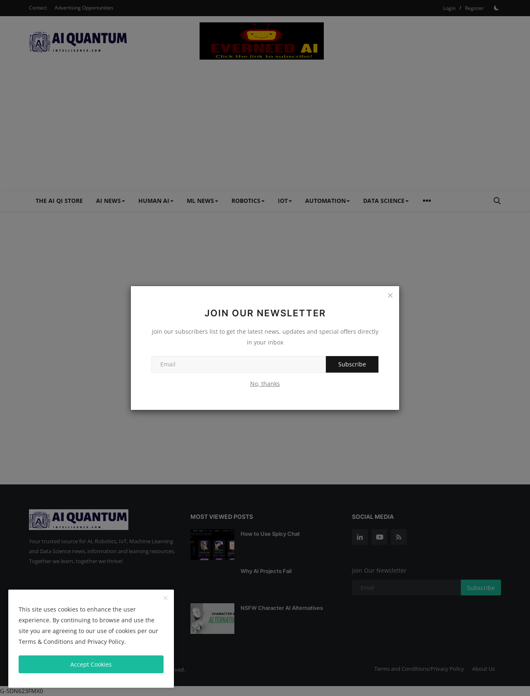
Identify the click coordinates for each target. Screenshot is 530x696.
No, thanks (265, 384)
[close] (165, 598)
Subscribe (352, 364)
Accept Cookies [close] (91, 664)
